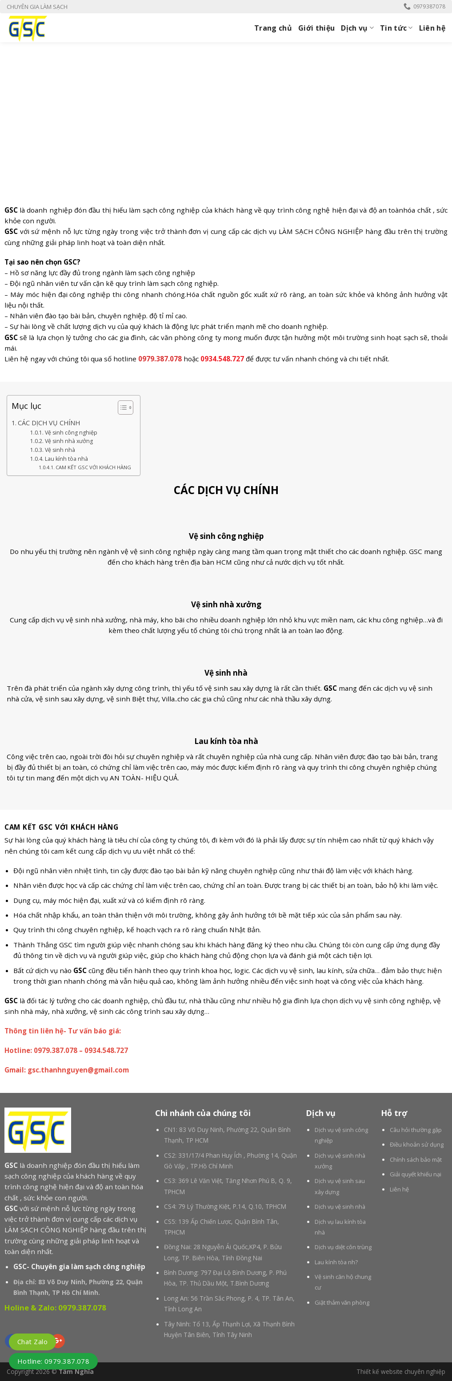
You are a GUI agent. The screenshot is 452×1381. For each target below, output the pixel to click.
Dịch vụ (357, 28)
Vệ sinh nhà (60, 450)
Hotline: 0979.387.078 (53, 1361)
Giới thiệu (316, 28)
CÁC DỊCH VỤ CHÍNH (49, 423)
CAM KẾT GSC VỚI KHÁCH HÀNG (93, 467)
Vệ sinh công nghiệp (71, 432)
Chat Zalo (32, 1341)
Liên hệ (432, 28)
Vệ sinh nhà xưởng (69, 441)
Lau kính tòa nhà (66, 459)
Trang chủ (273, 28)
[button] (121, 409)
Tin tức (396, 28)
